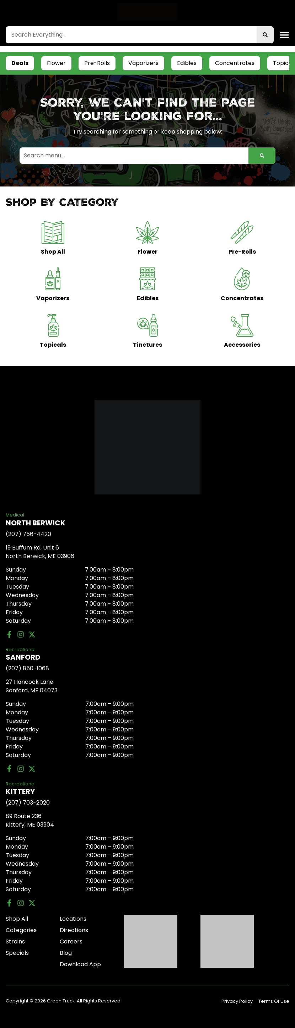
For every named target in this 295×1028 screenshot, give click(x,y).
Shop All (17, 919)
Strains (15, 941)
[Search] (265, 34)
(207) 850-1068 (27, 668)
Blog (66, 953)
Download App (80, 964)
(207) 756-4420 (28, 534)
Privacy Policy (237, 1001)
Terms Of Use (273, 1001)
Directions (74, 930)
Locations (73, 919)
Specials (17, 953)
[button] (284, 35)
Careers (71, 941)
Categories (21, 930)
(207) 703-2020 (28, 803)
